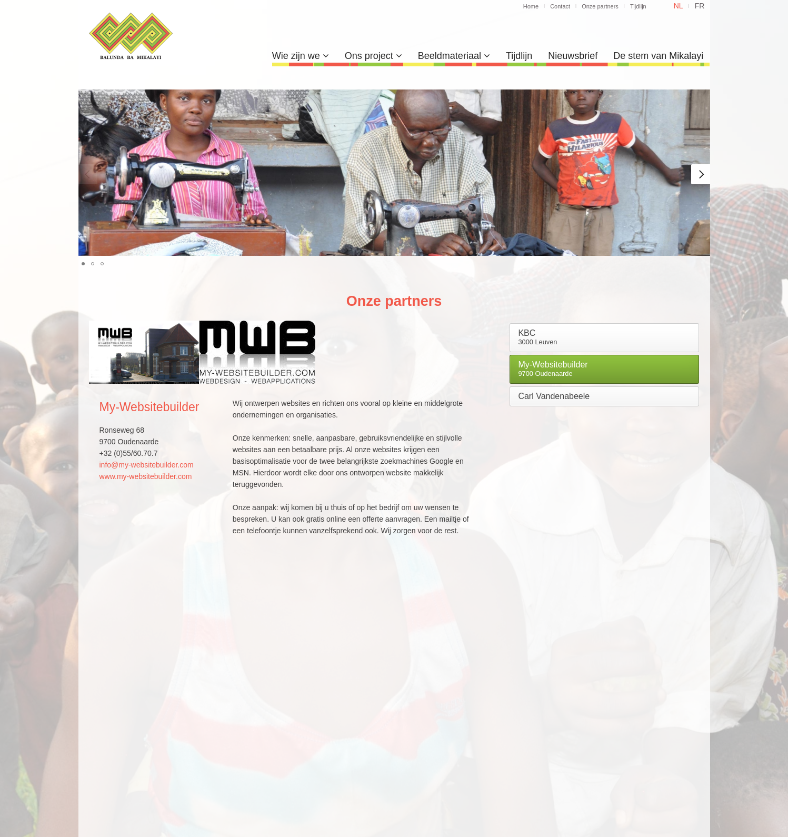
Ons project (373, 56)
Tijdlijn (638, 6)
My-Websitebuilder (552, 368)
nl (678, 6)
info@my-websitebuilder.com (146, 465)
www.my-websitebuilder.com (145, 476)
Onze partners (600, 6)
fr (700, 6)
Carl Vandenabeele (554, 396)
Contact (560, 6)
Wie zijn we (300, 56)
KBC (537, 337)
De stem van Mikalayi (658, 56)
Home (530, 6)
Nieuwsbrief (572, 56)
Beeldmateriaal (454, 56)
